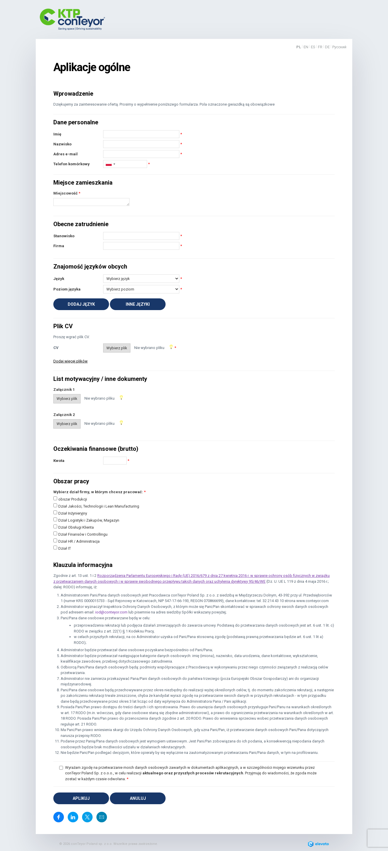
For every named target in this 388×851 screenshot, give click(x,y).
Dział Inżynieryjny (72, 513)
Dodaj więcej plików (70, 361)
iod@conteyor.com (111, 612)
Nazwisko (62, 144)
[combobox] (110, 164)
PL (298, 47)
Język (58, 278)
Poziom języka (67, 289)
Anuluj (138, 798)
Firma (58, 246)
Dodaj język (81, 304)
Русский (339, 47)
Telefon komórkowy (71, 164)
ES (313, 47)
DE (327, 47)
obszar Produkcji (72, 499)
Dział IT (64, 548)
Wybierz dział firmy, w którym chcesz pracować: (98, 492)
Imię (57, 134)
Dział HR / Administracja (79, 541)
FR (320, 47)
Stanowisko (63, 236)
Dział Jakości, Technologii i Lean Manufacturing (98, 506)
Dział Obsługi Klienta (76, 527)
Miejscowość (65, 193)
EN (306, 47)
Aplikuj (81, 798)
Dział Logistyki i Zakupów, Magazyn (88, 520)
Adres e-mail (65, 154)
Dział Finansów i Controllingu (83, 534)
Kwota (58, 460)
